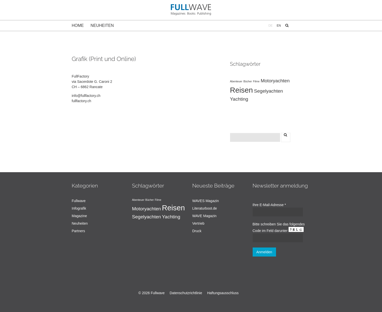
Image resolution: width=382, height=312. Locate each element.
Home (78, 25)
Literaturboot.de (204, 208)
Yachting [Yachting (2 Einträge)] (239, 99)
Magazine (79, 216)
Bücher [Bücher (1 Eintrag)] (247, 81)
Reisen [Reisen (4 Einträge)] (241, 90)
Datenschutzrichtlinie (186, 293)
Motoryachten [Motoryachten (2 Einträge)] (275, 80)
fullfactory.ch (81, 101)
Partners (78, 231)
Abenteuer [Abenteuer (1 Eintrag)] (236, 81)
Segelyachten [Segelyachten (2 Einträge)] (268, 91)
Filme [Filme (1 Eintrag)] (256, 81)
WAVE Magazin (204, 216)
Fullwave (79, 201)
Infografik (79, 208)
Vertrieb (198, 223)
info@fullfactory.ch (86, 96)
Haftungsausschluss (223, 293)
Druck (197, 231)
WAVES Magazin (205, 201)
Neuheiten (102, 25)
